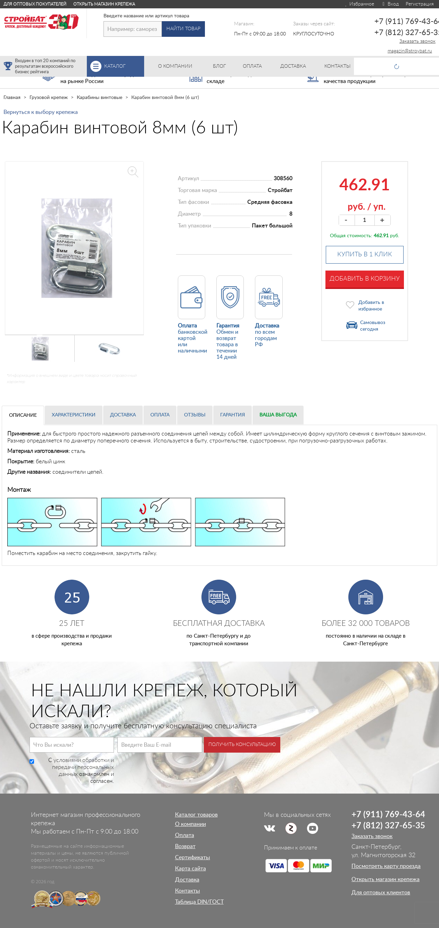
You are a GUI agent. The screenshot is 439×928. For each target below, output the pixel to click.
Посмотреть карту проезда (386, 866)
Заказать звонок (417, 41)
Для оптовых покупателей (34, 4)
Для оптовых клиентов (380, 892)
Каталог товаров (196, 815)
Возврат (185, 846)
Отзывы (195, 415)
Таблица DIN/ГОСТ (199, 902)
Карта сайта (190, 868)
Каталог (124, 66)
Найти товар (183, 28)
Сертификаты (192, 857)
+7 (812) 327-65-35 (388, 826)
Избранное (359, 4)
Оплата (159, 415)
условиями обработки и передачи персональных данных (83, 767)
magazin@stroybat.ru (410, 51)
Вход (390, 4)
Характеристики (74, 415)
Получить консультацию (242, 744)
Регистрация (420, 4)
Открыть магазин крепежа (104, 4)
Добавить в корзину (365, 279)
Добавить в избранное (371, 306)
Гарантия (232, 415)
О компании (190, 824)
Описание (23, 415)
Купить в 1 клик (364, 254)
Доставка (123, 415)
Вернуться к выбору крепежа (40, 112)
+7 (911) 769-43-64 (388, 815)
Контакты (187, 891)
